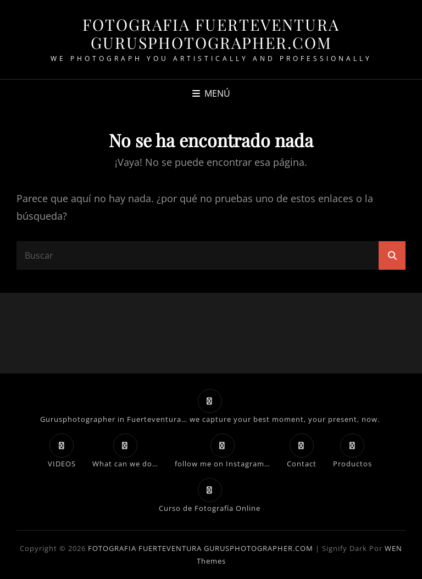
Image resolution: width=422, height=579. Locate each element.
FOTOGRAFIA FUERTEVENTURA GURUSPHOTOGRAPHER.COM (211, 33)
